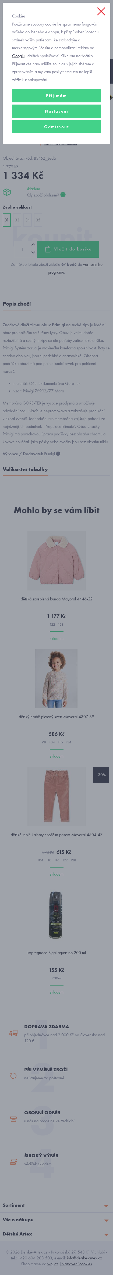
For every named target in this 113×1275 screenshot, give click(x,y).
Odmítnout (56, 127)
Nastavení (56, 111)
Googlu (18, 56)
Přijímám (56, 95)
